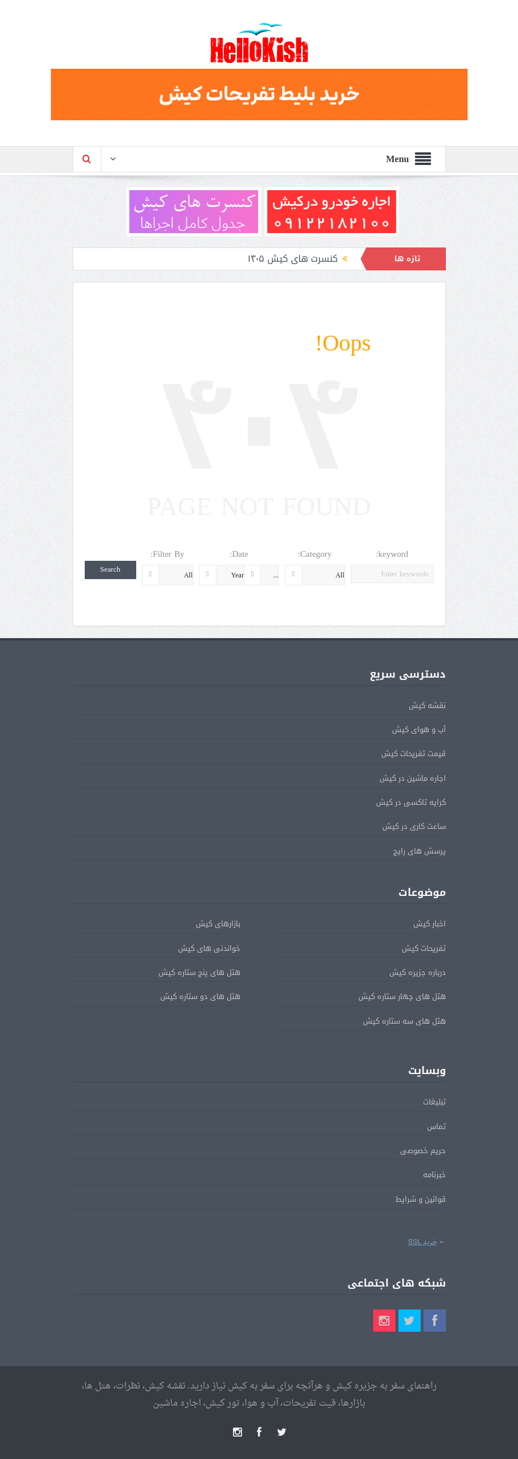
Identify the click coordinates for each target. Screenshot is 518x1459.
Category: (314, 554)
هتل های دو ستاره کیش (200, 996)
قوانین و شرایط (421, 1199)
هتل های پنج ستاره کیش (199, 972)
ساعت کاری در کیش (414, 826)
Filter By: (167, 554)
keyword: (392, 554)
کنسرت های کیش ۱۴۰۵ (293, 259)
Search (110, 570)
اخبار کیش (429, 924)
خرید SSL (422, 1242)
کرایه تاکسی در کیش (411, 802)
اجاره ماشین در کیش (412, 778)
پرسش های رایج (419, 851)
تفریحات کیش (424, 948)
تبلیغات (434, 1102)
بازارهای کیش (218, 924)
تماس (436, 1126)
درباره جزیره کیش (417, 972)
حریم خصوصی (423, 1150)
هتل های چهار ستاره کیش (402, 996)
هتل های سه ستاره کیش (404, 1021)
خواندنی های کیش (209, 948)
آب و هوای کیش (419, 729)
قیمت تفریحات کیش (413, 753)
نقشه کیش (427, 705)
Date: (239, 554)
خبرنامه (434, 1174)
